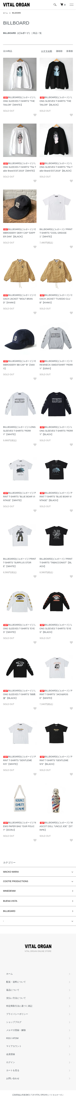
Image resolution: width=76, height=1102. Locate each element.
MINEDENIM (9, 891)
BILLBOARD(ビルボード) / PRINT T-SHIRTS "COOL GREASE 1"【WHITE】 (56, 233)
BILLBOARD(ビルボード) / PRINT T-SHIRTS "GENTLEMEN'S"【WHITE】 (19, 760)
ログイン (10, 1062)
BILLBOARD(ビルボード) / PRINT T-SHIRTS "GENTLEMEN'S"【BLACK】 (56, 760)
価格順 (59, 51)
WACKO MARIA (11, 872)
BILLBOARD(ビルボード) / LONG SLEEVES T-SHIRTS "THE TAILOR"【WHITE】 (19, 101)
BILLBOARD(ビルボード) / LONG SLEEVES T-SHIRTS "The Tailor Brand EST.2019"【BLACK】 (56, 167)
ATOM (15, 1038)
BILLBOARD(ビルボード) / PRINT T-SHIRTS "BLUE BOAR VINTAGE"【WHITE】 (19, 497)
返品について (12, 990)
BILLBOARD (16, 13)
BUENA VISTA (10, 901)
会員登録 (10, 1054)
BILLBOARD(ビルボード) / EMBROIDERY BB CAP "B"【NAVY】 (19, 365)
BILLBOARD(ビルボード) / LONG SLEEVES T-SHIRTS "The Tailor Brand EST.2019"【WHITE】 (19, 167)
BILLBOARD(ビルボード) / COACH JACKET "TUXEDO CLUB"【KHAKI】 (56, 299)
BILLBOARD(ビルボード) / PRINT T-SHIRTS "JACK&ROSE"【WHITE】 (56, 694)
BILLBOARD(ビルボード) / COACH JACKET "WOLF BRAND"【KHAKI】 (19, 299)
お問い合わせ (12, 1078)
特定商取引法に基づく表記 (19, 1006)
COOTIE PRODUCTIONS (15, 881)
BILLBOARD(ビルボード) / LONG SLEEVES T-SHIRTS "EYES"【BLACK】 (56, 629)
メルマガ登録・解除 (16, 1030)
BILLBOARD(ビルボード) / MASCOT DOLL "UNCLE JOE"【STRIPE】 (56, 826)
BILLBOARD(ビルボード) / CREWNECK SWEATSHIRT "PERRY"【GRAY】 (56, 365)
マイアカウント (13, 1046)
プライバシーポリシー (17, 1014)
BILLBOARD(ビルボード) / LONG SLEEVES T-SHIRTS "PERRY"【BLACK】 (56, 431)
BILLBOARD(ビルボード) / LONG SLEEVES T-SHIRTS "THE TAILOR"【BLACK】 (56, 101)
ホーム (5, 13)
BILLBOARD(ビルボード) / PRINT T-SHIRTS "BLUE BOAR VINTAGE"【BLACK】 (56, 497)
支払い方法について (16, 998)
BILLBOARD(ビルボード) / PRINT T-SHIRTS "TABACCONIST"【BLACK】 (56, 563)
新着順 (69, 51)
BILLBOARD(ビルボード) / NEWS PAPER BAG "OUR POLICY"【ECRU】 (19, 826)
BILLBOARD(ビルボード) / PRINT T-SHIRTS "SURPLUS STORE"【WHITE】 (19, 563)
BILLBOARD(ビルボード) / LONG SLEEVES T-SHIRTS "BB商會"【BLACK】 (19, 694)
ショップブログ (13, 1022)
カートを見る (12, 1070)
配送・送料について (16, 982)
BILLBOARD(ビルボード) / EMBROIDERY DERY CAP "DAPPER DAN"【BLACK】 (19, 233)
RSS (8, 1038)
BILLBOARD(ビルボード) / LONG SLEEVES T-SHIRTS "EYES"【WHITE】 (19, 629)
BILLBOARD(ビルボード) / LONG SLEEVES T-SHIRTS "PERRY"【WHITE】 (19, 431)
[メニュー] (71, 4)
